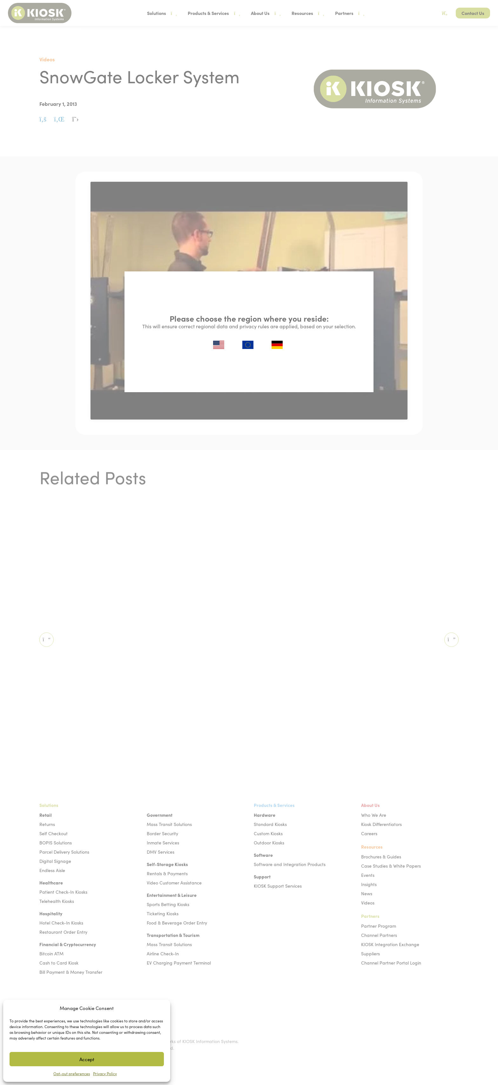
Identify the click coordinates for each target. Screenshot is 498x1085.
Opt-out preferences (71, 1073)
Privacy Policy (105, 1073)
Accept (86, 1059)
